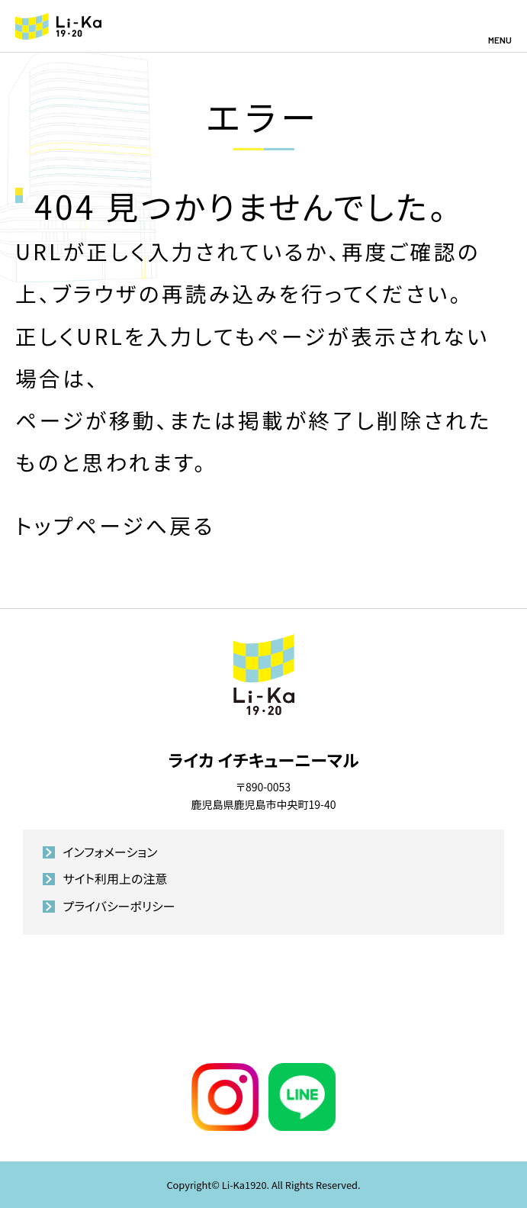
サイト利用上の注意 (115, 878)
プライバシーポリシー (119, 906)
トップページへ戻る (115, 525)
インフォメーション (110, 851)
